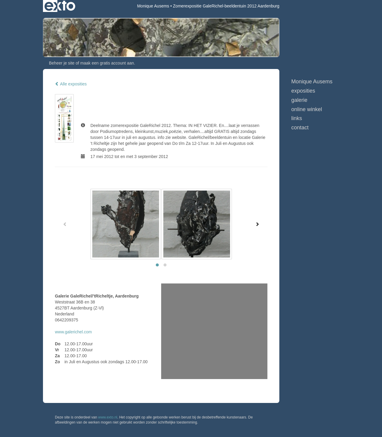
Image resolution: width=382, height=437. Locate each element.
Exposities (303, 91)
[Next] (257, 224)
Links (296, 118)
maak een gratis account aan (107, 63)
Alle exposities (71, 84)
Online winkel (306, 109)
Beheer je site (62, 63)
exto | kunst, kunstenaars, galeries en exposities (60, 6)
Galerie (299, 100)
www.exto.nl (107, 417)
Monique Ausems (153, 6)
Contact (300, 128)
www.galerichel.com (73, 331)
